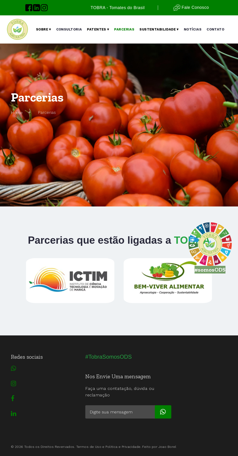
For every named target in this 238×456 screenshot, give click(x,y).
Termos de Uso (88, 447)
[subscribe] (163, 412)
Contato (215, 29)
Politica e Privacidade (123, 447)
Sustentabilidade (158, 29)
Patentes (98, 29)
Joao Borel (167, 447)
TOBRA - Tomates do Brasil (118, 7)
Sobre (43, 29)
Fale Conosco (191, 7)
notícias (193, 29)
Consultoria (69, 29)
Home (17, 112)
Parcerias (124, 29)
